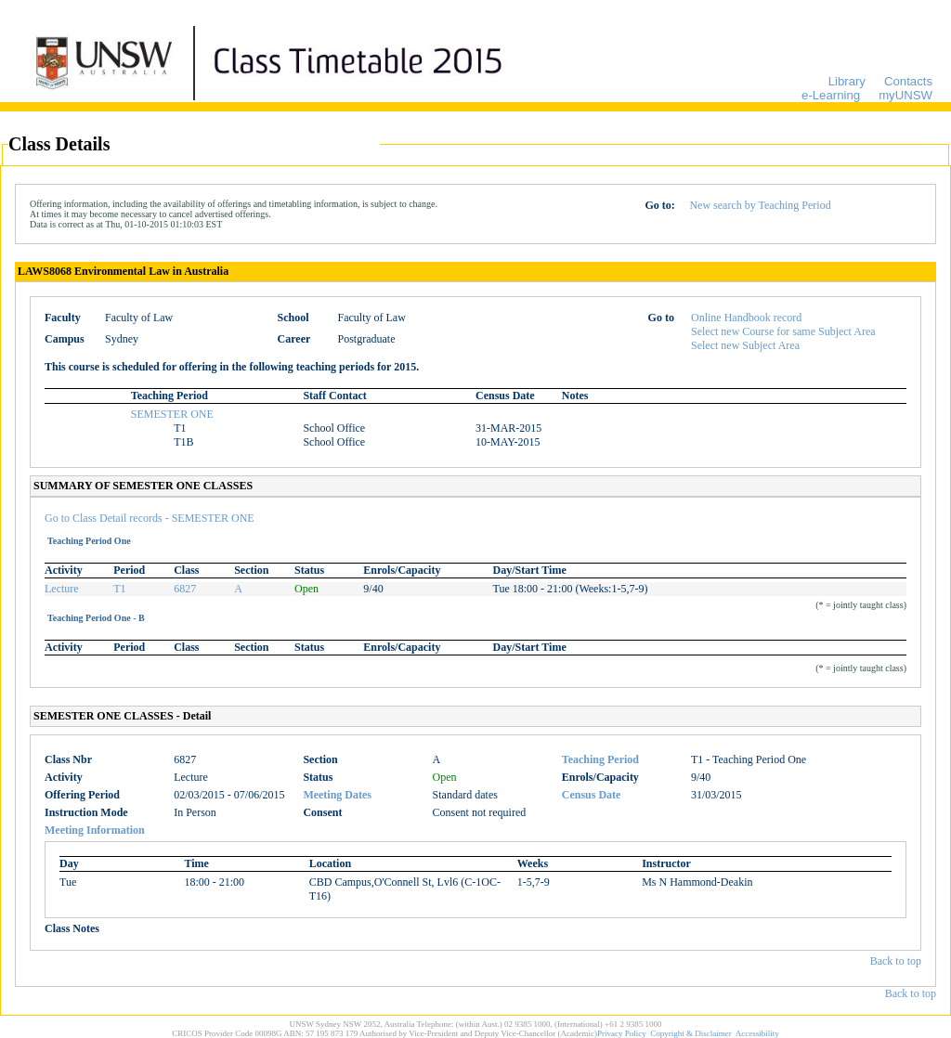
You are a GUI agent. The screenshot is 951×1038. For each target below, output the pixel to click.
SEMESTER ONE (172, 414)
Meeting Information (95, 830)
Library (847, 81)
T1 (119, 588)
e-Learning (830, 95)
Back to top (895, 960)
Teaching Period (600, 759)
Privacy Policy (621, 1033)
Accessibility (757, 1033)
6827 (185, 588)
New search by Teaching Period (759, 205)
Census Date (591, 794)
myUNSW (905, 95)
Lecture (62, 588)
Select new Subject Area (745, 345)
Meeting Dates (337, 794)
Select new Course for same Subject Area (783, 331)
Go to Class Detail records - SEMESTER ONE (149, 518)
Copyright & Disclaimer (691, 1033)
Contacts (908, 81)
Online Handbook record (746, 317)
